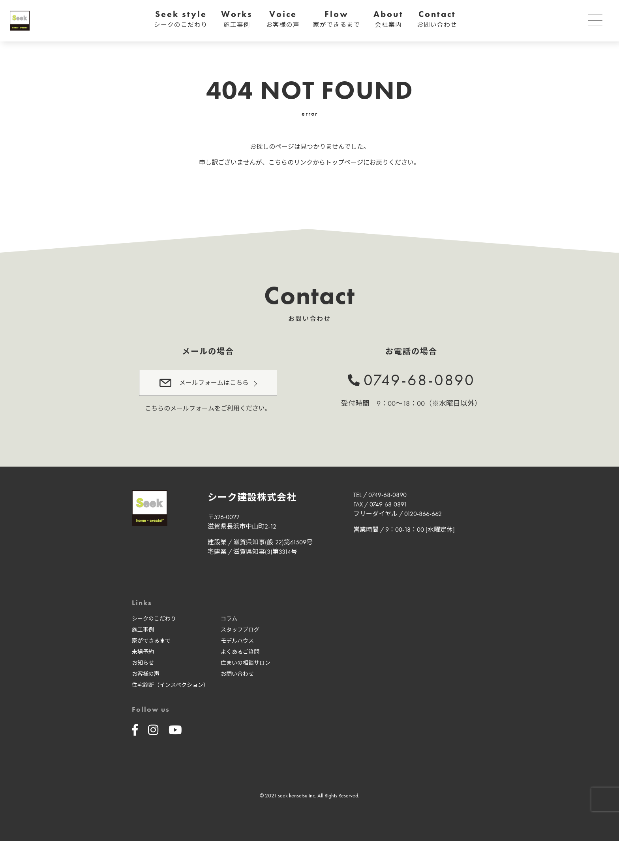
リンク (303, 162)
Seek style (181, 19)
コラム (229, 619)
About (388, 19)
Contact (437, 19)
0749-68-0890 (419, 380)
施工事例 (143, 630)
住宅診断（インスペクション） (170, 685)
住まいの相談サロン (245, 663)
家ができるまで (151, 641)
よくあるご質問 (240, 652)
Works (237, 19)
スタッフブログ (240, 630)
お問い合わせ (237, 674)
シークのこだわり (154, 619)
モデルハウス (237, 641)
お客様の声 (145, 674)
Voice (283, 19)
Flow (336, 19)
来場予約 (143, 652)
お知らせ (143, 663)
